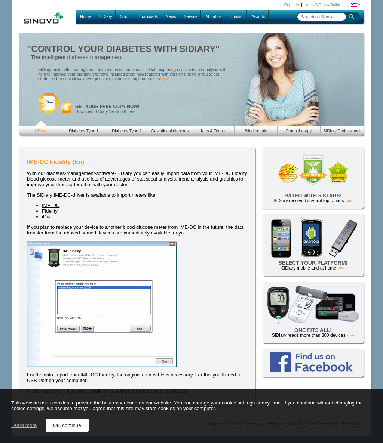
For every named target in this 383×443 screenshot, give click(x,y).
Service (190, 16)
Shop (125, 16)
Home (85, 16)
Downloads (148, 16)
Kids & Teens (213, 131)
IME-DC (50, 205)
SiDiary (105, 16)
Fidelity (50, 211)
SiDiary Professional (341, 131)
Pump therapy (299, 131)
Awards (258, 16)
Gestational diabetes (170, 131)
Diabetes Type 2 (126, 131)
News (171, 16)
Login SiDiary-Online (322, 5)
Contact (237, 16)
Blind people (256, 131)
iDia (46, 216)
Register (292, 5)
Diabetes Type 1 (83, 131)
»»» (165, 79)
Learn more (24, 425)
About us (213, 16)
